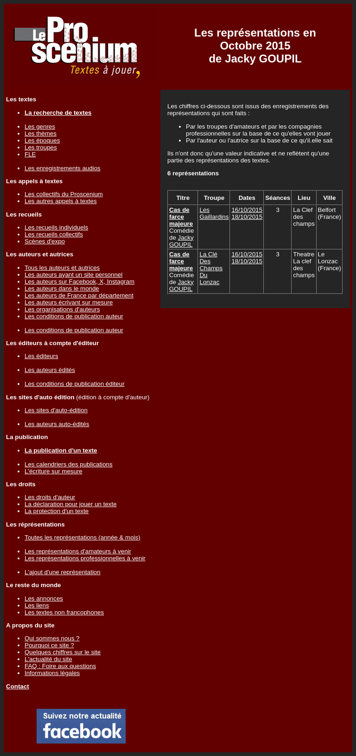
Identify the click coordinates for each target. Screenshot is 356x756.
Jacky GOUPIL (181, 241)
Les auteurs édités (50, 369)
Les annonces (44, 598)
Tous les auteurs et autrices (62, 267)
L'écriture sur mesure (54, 471)
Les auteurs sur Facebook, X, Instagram (79, 281)
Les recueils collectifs (54, 234)
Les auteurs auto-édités (57, 424)
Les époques (42, 140)
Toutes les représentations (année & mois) (82, 537)
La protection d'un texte (57, 511)
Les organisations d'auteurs (62, 309)
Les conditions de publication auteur (74, 316)
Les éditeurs (41, 356)
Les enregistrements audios (63, 168)
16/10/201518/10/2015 (246, 213)
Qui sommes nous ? (52, 638)
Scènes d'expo (45, 241)
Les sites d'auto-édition (56, 410)
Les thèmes (41, 133)
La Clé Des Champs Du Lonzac (210, 268)
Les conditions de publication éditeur (75, 383)
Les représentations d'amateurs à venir (78, 551)
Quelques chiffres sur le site (63, 652)
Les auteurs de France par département (79, 295)
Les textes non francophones (64, 612)
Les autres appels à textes (61, 201)
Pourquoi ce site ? (49, 645)
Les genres (40, 126)
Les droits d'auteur (50, 497)
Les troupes (41, 147)
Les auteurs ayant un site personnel (73, 274)
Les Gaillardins (214, 213)
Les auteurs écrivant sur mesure (69, 302)
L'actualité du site (48, 659)
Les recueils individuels (56, 227)
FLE (30, 154)
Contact (17, 686)
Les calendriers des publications (69, 464)
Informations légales (52, 672)
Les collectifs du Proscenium (64, 194)
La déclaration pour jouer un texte (71, 504)
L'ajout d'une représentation (63, 572)
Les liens (37, 605)
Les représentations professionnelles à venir (85, 558)
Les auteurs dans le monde (62, 288)
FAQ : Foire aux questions (60, 666)
